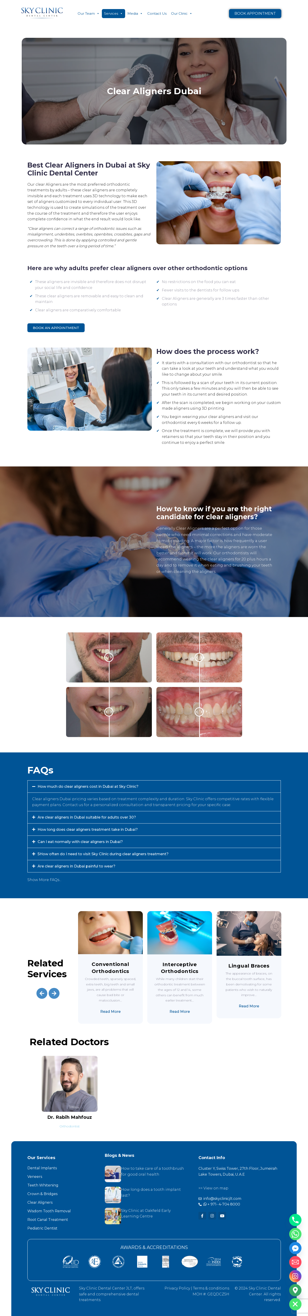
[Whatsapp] (295, 1234)
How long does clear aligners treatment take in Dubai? (88, 829)
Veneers (34, 1176)
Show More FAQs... (44, 880)
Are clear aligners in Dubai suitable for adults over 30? (87, 817)
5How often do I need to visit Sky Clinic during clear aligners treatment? (103, 854)
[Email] (295, 1262)
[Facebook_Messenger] (295, 1248)
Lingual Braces (248, 966)
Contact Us (157, 13)
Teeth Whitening (42, 1185)
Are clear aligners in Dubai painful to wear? (76, 866)
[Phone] (295, 1220)
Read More (110, 1011)
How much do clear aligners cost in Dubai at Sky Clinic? (88, 786)
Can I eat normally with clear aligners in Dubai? (80, 842)
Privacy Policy (177, 1288)
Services (113, 13)
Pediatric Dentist (42, 1228)
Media (135, 13)
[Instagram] (295, 1276)
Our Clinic (181, 13)
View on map (215, 1188)
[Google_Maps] (295, 1290)
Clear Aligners (40, 1202)
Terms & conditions (211, 1288)
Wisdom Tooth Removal (49, 1211)
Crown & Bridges (42, 1194)
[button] (154, 786)
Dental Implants (42, 1168)
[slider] (108, 657)
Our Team (89, 13)
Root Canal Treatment (47, 1220)
